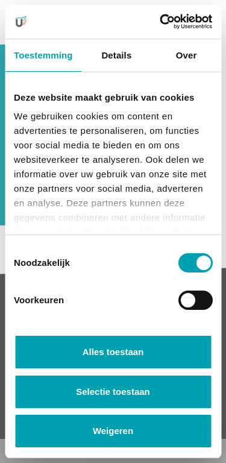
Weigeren (113, 431)
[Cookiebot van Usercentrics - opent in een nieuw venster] (161, 22)
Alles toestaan (113, 352)
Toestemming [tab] (43, 55)
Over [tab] (186, 55)
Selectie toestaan (113, 391)
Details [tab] (116, 55)
